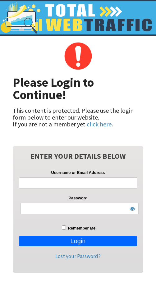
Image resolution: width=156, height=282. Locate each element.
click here (99, 124)
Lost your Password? (78, 256)
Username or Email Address (78, 172)
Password (77, 198)
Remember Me (78, 227)
